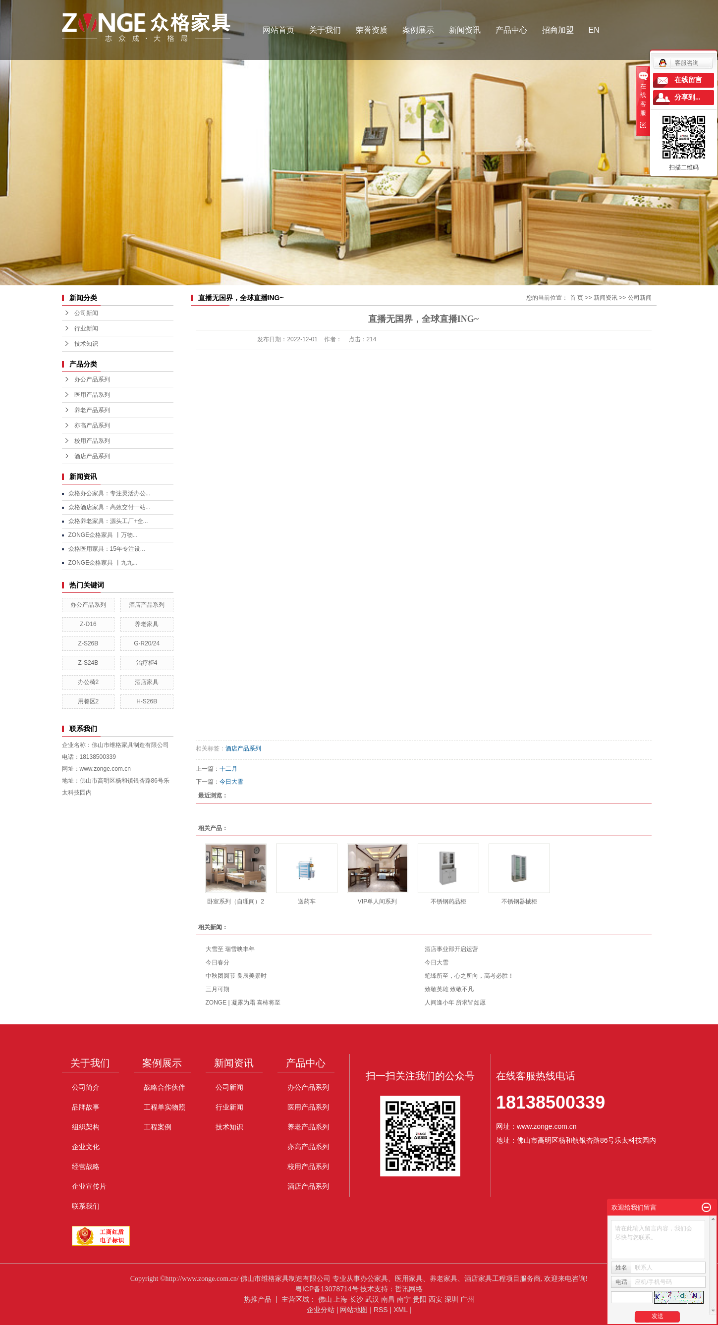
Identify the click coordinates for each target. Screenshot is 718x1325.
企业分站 (320, 1310)
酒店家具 (147, 682)
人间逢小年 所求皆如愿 (455, 1002)
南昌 (388, 1299)
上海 (340, 1299)
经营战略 (86, 1166)
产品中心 (511, 30)
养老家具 (147, 624)
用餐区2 (88, 701)
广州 (467, 1299)
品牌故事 (86, 1107)
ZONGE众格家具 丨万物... (103, 534)
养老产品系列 (92, 410)
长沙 (356, 1299)
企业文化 (86, 1147)
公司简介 (86, 1087)
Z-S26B (88, 643)
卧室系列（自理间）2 (235, 901)
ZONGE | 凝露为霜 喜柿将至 (243, 1002)
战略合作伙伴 (164, 1087)
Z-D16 (88, 624)
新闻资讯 (465, 30)
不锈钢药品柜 (448, 901)
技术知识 (86, 343)
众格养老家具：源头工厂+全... (108, 521)
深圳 (451, 1299)
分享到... (687, 97)
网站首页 (278, 30)
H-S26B (146, 701)
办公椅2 (88, 682)
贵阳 (420, 1299)
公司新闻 (86, 313)
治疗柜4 (147, 662)
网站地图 (354, 1310)
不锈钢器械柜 (519, 901)
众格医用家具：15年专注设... (106, 548)
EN (594, 30)
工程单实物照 (164, 1107)
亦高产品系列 (92, 425)
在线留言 (688, 80)
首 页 (576, 297)
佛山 (325, 1299)
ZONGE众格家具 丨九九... (103, 562)
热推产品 (258, 1299)
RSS (381, 1310)
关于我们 (325, 30)
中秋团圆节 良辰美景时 (236, 975)
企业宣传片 (89, 1186)
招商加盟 (558, 30)
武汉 (372, 1299)
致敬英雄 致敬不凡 (449, 989)
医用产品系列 (92, 394)
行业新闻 (86, 328)
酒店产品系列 (92, 456)
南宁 (404, 1299)
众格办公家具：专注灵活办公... (109, 493)
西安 (435, 1299)
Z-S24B (88, 662)
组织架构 (86, 1127)
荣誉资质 (371, 30)
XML (400, 1310)
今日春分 (217, 962)
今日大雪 (231, 781)
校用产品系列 (92, 440)
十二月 (228, 768)
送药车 (307, 901)
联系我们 (86, 1206)
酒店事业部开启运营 (451, 949)
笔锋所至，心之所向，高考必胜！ (469, 975)
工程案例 (157, 1127)
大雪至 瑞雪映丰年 (230, 949)
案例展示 (418, 30)
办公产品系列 (92, 379)
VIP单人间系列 (377, 901)
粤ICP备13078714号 (327, 1289)
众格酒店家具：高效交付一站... (109, 507)
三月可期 (217, 989)
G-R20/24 (147, 643)
